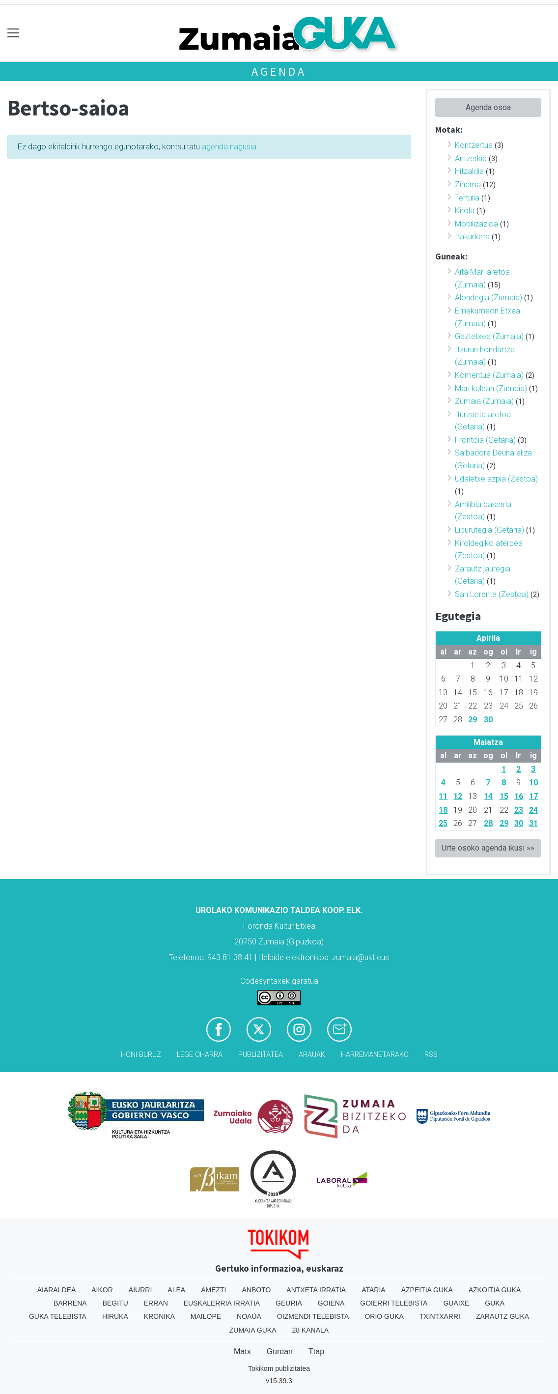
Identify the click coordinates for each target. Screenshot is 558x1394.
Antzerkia (471, 158)
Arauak (312, 1055)
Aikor (102, 1290)
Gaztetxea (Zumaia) (489, 336)
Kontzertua (474, 145)
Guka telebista (57, 1316)
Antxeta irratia (316, 1290)
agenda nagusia (229, 146)
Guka (494, 1303)
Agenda (279, 71)
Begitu (115, 1303)
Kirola (464, 210)
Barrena (70, 1303)
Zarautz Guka (502, 1316)
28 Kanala (310, 1330)
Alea (176, 1290)
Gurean (280, 1351)
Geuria (289, 1303)
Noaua (249, 1316)
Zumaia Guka (253, 1330)
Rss (431, 1055)
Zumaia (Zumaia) (484, 401)
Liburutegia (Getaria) (489, 530)
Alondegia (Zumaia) (488, 297)
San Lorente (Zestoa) (492, 594)
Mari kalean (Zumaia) (491, 388)
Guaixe (456, 1303)
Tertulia (467, 197)
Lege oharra (200, 1055)
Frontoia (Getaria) (485, 440)
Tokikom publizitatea (279, 1368)
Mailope (206, 1316)
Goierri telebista (393, 1303)
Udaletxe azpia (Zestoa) (496, 479)
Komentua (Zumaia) (489, 375)
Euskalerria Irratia (222, 1303)
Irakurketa (472, 236)
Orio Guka (383, 1316)
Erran (156, 1303)
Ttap (316, 1351)
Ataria (374, 1290)
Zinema (468, 184)
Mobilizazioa (476, 223)
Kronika (159, 1316)
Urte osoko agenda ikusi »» (488, 848)
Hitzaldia (469, 171)
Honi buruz (141, 1055)
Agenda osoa (488, 107)
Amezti (213, 1290)
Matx (242, 1351)
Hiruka (115, 1316)
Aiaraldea (56, 1290)
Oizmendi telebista (313, 1316)
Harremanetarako (375, 1055)
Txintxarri (439, 1316)
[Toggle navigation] (13, 33)
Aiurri (140, 1290)
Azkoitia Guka (495, 1290)
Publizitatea (260, 1055)
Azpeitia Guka (427, 1290)
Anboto (256, 1290)
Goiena (331, 1303)
